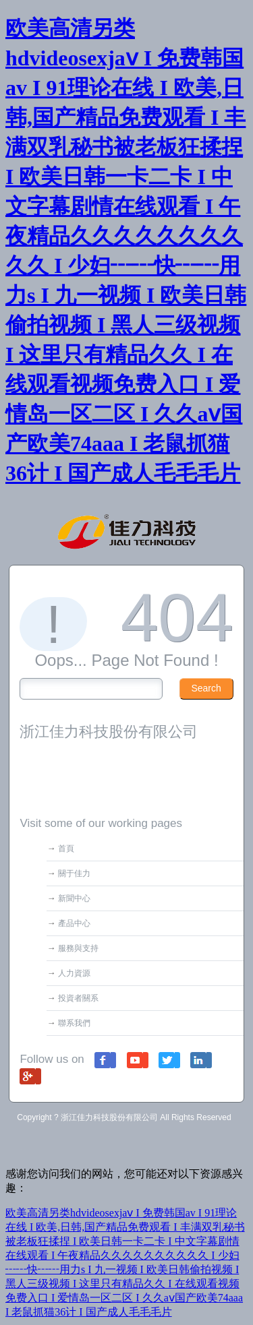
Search (206, 688)
